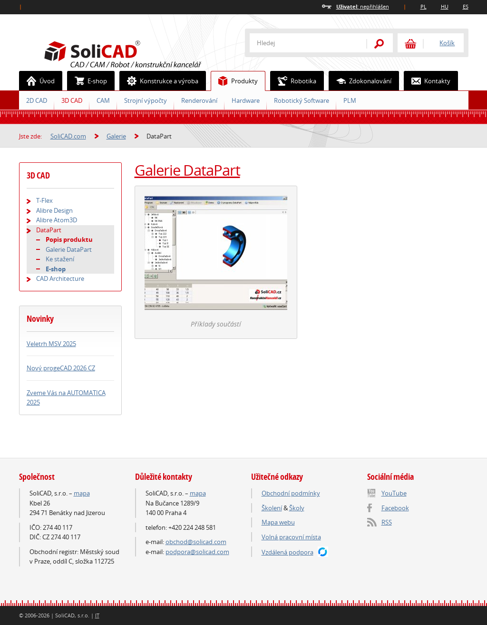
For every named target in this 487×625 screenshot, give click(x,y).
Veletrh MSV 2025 (51, 343)
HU (444, 6)
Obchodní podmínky (291, 493)
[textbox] (302, 42)
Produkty (234, 80)
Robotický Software (301, 100)
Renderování (199, 100)
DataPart (48, 230)
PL (423, 6)
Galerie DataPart (187, 170)
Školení (272, 508)
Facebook (395, 508)
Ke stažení (60, 259)
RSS (386, 522)
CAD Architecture (60, 278)
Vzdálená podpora (287, 552)
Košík (447, 43)
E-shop (87, 80)
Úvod (37, 80)
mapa (82, 493)
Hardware (246, 100)
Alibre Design (54, 210)
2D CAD (36, 100)
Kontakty (427, 80)
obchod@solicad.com (196, 541)
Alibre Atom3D (56, 220)
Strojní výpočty (145, 100)
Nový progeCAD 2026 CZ (61, 368)
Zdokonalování (360, 80)
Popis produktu (69, 239)
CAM (103, 100)
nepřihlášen (362, 6)
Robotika (293, 80)
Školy (296, 508)
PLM (349, 100)
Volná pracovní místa (291, 537)
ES (465, 6)
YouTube (394, 493)
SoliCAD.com (138, 52)
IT (97, 615)
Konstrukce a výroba (159, 80)
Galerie (116, 136)
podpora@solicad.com (197, 551)
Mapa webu (278, 522)
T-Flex (44, 200)
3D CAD (71, 100)
